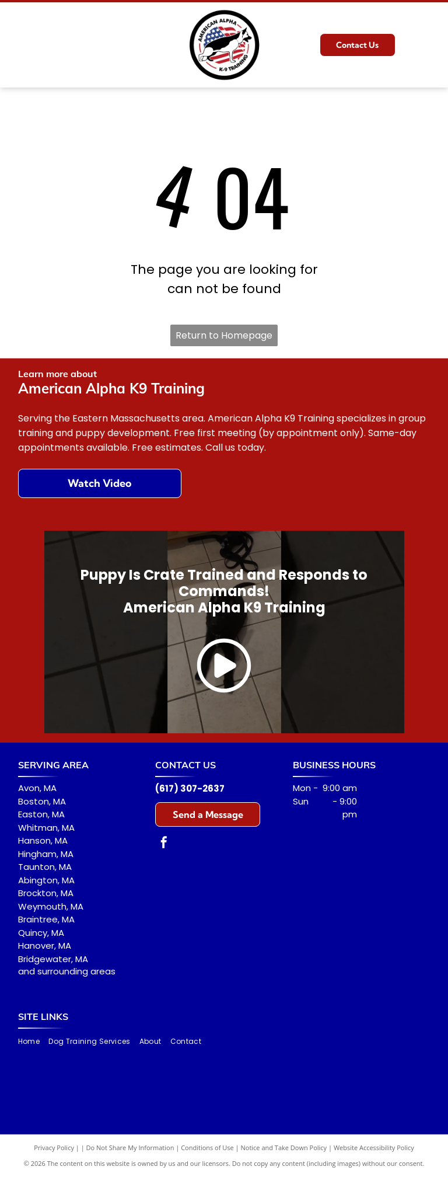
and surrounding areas (67, 971)
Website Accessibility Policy (374, 1147)
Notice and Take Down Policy (284, 1147)
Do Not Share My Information (130, 1147)
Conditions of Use (207, 1147)
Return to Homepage (224, 335)
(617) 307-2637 (190, 788)
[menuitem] (33, 1041)
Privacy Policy (54, 1147)
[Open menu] (426, 45)
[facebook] (164, 844)
